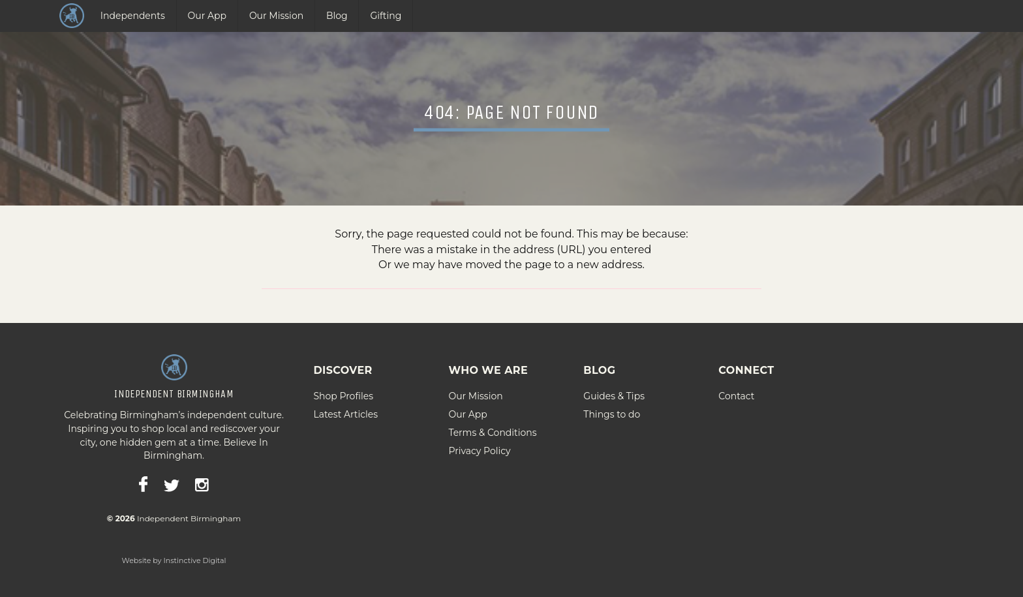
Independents (132, 16)
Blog (337, 16)
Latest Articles (345, 411)
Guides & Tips (614, 393)
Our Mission (276, 16)
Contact (736, 393)
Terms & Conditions (492, 429)
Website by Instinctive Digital (174, 557)
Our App (207, 16)
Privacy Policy (479, 447)
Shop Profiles (343, 393)
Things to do (611, 411)
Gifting (385, 16)
